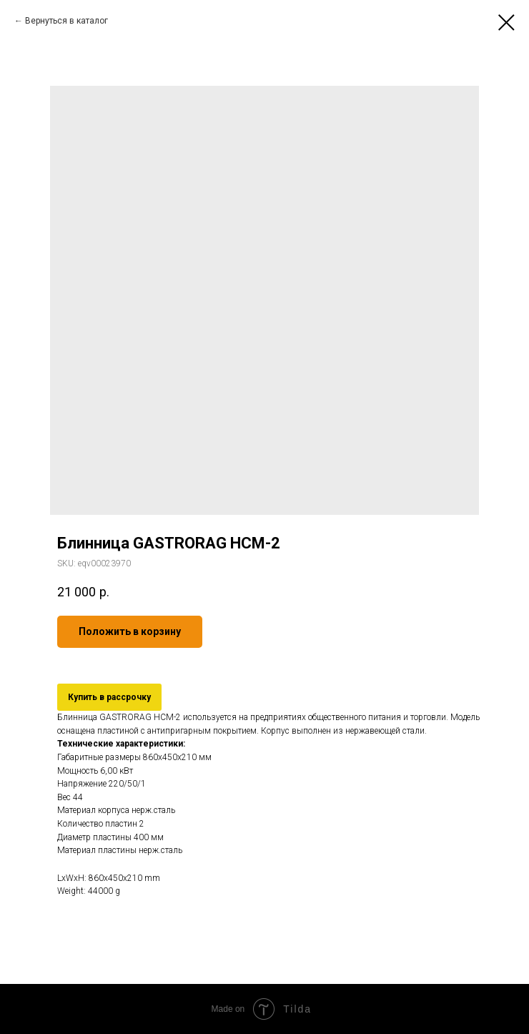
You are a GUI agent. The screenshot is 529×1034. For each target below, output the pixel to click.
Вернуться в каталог (66, 21)
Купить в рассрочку (109, 697)
